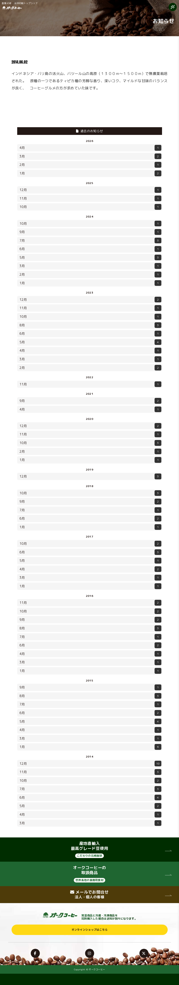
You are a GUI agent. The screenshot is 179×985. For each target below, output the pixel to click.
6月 (90, 249)
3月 (90, 156)
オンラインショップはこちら (90, 930)
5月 (90, 258)
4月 (90, 148)
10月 (90, 207)
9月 (90, 232)
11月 (90, 198)
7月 (90, 241)
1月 (90, 173)
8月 (90, 325)
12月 (90, 190)
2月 (90, 165)
